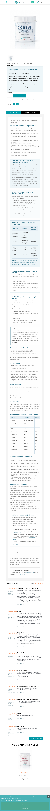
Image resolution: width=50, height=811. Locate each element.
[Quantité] (9, 95)
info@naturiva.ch (29, 572)
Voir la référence (17, 532)
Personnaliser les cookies (20, 800)
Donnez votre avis (36, 738)
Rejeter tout (25, 804)
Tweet (17, 104)
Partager (14, 104)
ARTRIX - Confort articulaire (24, 776)
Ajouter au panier (19, 96)
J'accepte (25, 808)
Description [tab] (13, 112)
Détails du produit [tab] (30, 112)
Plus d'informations (6, 800)
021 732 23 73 (21, 574)
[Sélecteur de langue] (42, 2)
